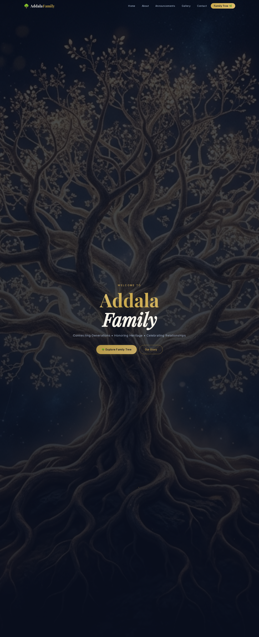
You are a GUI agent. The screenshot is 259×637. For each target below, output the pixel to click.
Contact (202, 5)
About (145, 5)
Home (131, 5)
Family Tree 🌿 (223, 5)
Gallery (186, 5)
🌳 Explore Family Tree (116, 350)
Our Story (151, 350)
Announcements (165, 5)
